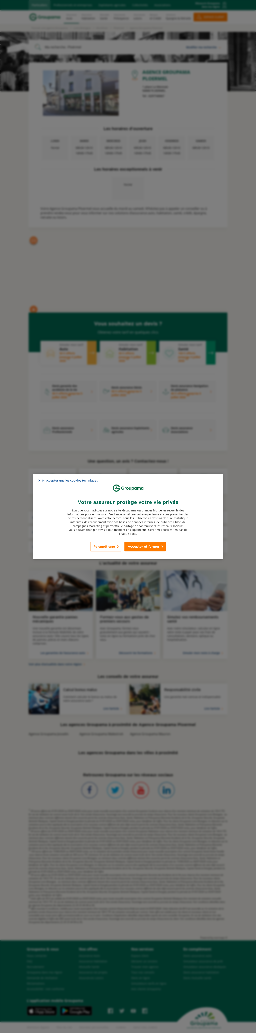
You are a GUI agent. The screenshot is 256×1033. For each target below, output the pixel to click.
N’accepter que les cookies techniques (70, 480)
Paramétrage (104, 546)
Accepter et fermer (143, 546)
